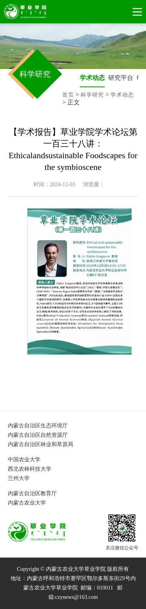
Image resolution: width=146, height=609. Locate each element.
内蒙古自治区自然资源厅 (38, 435)
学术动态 (92, 77)
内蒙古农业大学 (27, 503)
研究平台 (120, 77)
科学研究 (92, 95)
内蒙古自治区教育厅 (32, 493)
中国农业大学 (24, 459)
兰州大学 (19, 478)
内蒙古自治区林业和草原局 (40, 444)
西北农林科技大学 (29, 469)
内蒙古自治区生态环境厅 (38, 426)
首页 (68, 95)
